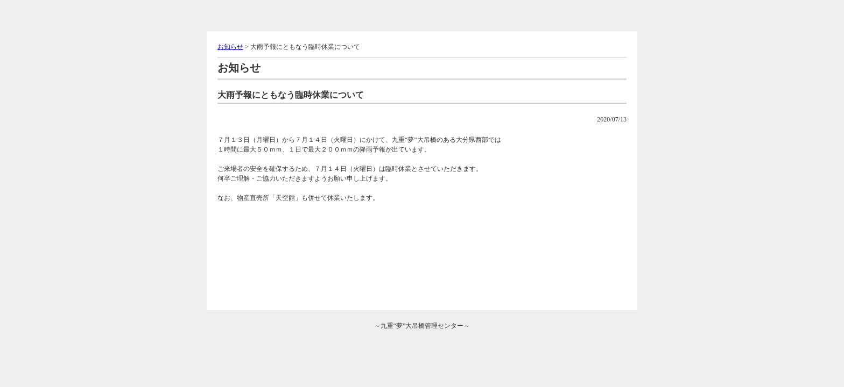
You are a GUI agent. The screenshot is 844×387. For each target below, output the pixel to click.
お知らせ (230, 47)
